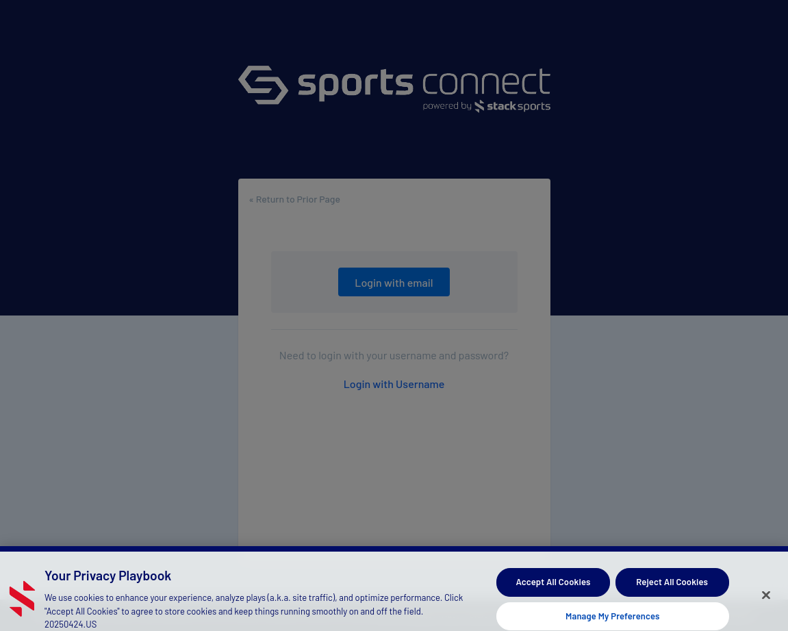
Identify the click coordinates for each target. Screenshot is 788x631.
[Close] (766, 599)
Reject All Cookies (672, 585)
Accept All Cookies (553, 585)
